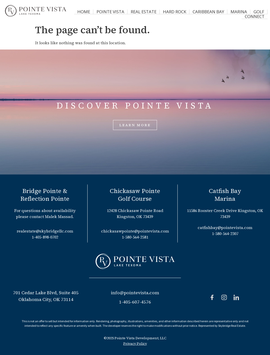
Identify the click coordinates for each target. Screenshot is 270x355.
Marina (220, 11)
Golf (237, 11)
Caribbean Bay (193, 11)
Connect (256, 11)
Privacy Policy (135, 343)
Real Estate (135, 11)
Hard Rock (163, 11)
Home (81, 11)
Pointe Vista (105, 11)
